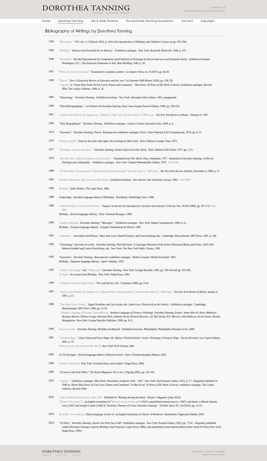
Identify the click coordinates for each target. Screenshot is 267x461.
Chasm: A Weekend (69, 363)
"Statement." (65, 235)
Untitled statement (68, 223)
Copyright (208, 21)
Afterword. (94, 270)
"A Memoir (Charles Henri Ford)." (77, 283)
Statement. (65, 59)
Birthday (63, 188)
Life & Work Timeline (104, 21)
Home (46, 21)
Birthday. (65, 50)
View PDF (173, 162)
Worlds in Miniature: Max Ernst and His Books (83, 179)
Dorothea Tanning (70, 21)
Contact (187, 21)
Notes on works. (67, 329)
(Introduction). (101, 312)
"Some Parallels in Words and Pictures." (80, 206)
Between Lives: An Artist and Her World (80, 346)
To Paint (63, 274)
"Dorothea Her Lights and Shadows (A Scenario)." (85, 158)
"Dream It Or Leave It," (71, 401)
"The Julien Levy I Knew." (73, 304)
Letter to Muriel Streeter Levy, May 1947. (81, 397)
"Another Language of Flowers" (76, 312)
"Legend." (65, 381)
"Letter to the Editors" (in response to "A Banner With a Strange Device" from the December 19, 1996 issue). (116, 292)
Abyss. (63, 80)
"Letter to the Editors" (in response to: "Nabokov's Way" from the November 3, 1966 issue (106, 115)
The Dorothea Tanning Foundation (150, 21)
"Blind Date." (66, 41)
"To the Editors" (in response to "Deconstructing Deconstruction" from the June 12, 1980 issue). (109, 171)
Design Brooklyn (218, 454)
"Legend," (64, 84)
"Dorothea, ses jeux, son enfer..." (76, 149)
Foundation (197, 452)
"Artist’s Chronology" (70, 270)
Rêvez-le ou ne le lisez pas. (74, 71)
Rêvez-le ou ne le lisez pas (125, 401)
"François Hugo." (68, 338)
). (154, 115)
